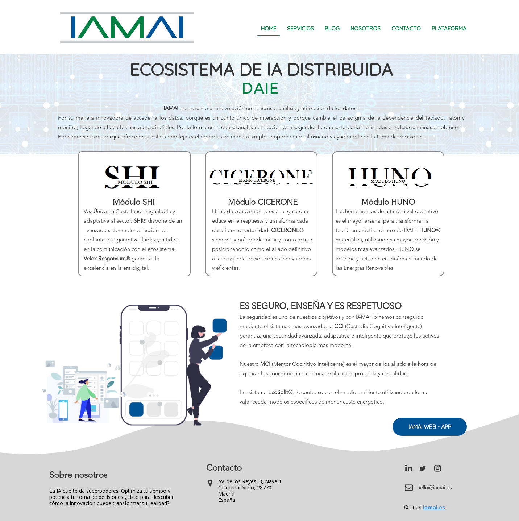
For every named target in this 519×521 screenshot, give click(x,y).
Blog (332, 28)
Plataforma (449, 28)
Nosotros (365, 28)
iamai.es (434, 507)
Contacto (406, 28)
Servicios (300, 28)
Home (268, 28)
